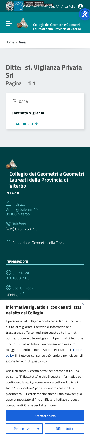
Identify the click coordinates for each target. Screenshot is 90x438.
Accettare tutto (45, 415)
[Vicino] (85, 304)
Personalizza (23, 428)
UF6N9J (15, 294)
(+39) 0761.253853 (21, 229)
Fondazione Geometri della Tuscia (38, 242)
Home (10, 42)
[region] (45, 369)
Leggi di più (25, 123)
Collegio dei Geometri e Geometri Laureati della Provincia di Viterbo (46, 180)
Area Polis (68, 6)
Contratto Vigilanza (28, 113)
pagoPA (54, 6)
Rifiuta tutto (64, 428)
